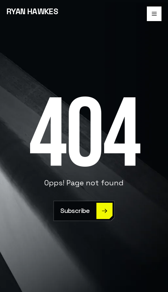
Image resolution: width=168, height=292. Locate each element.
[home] (32, 13)
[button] (154, 13)
